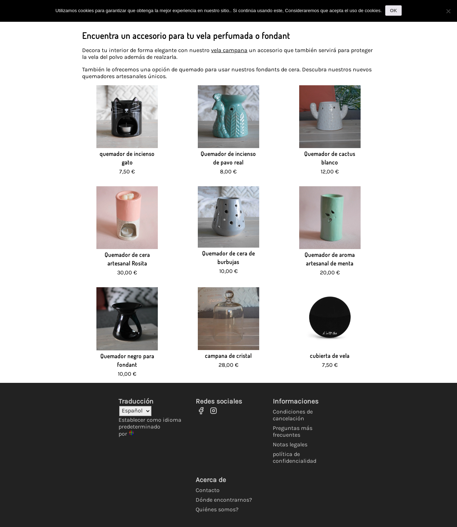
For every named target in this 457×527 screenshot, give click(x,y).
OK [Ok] (393, 10)
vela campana (229, 50)
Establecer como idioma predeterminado (150, 423)
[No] (448, 11)
